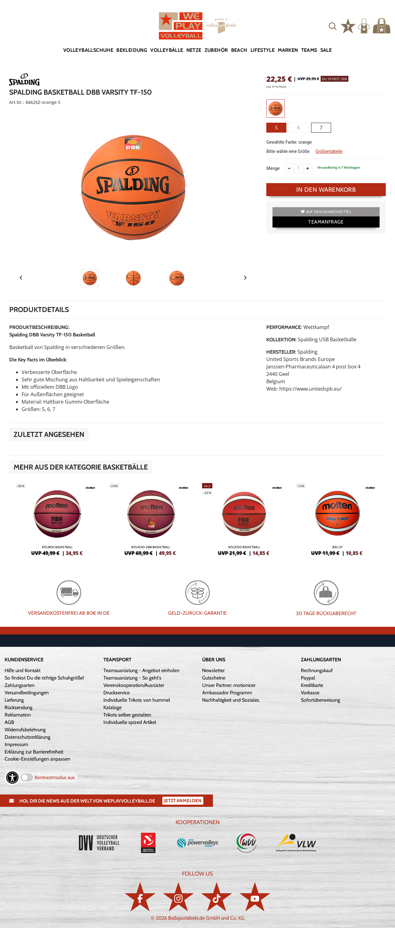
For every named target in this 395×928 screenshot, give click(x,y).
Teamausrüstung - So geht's (132, 678)
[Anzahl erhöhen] (307, 168)
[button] (332, 26)
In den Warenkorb (326, 189)
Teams (309, 50)
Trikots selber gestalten (127, 715)
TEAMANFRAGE (325, 222)
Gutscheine (213, 678)
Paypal (308, 678)
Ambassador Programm (227, 693)
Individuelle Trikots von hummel (136, 700)
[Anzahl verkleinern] (289, 168)
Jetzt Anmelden (183, 800)
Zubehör (216, 50)
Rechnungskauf (317, 670)
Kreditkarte (312, 685)
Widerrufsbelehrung (25, 730)
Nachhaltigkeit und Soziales (230, 700)
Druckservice (116, 693)
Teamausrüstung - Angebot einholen (141, 670)
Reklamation (18, 715)
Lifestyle (263, 50)
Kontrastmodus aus (55, 777)
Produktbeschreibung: (39, 327)
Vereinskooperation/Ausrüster (133, 685)
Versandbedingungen (27, 693)
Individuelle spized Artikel (129, 722)
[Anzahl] (298, 168)
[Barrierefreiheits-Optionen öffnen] (12, 777)
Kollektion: (281, 340)
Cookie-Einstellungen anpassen (37, 759)
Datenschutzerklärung (27, 737)
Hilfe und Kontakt (22, 670)
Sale (326, 50)
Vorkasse (310, 693)
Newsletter (213, 670)
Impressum (16, 744)
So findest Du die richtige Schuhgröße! (44, 678)
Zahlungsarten (20, 685)
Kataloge (112, 707)
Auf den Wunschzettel (326, 211)
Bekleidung (131, 50)
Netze (194, 50)
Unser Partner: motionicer (229, 685)
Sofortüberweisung (320, 700)
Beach (239, 50)
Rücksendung (18, 707)
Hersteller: (281, 352)
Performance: (284, 327)
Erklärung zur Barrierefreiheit (34, 752)
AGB (9, 722)
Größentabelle (328, 151)
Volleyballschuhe (88, 50)
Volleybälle (166, 50)
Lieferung (14, 700)
